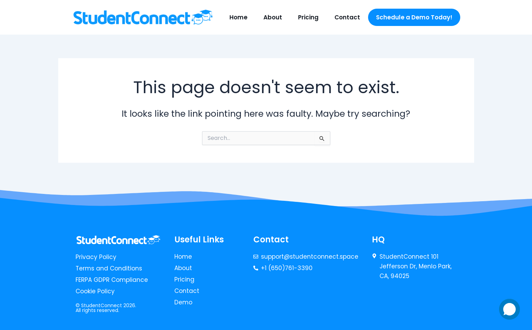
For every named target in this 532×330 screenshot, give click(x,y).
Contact (347, 17)
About (272, 17)
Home (238, 17)
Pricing (308, 17)
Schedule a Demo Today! (414, 17)
